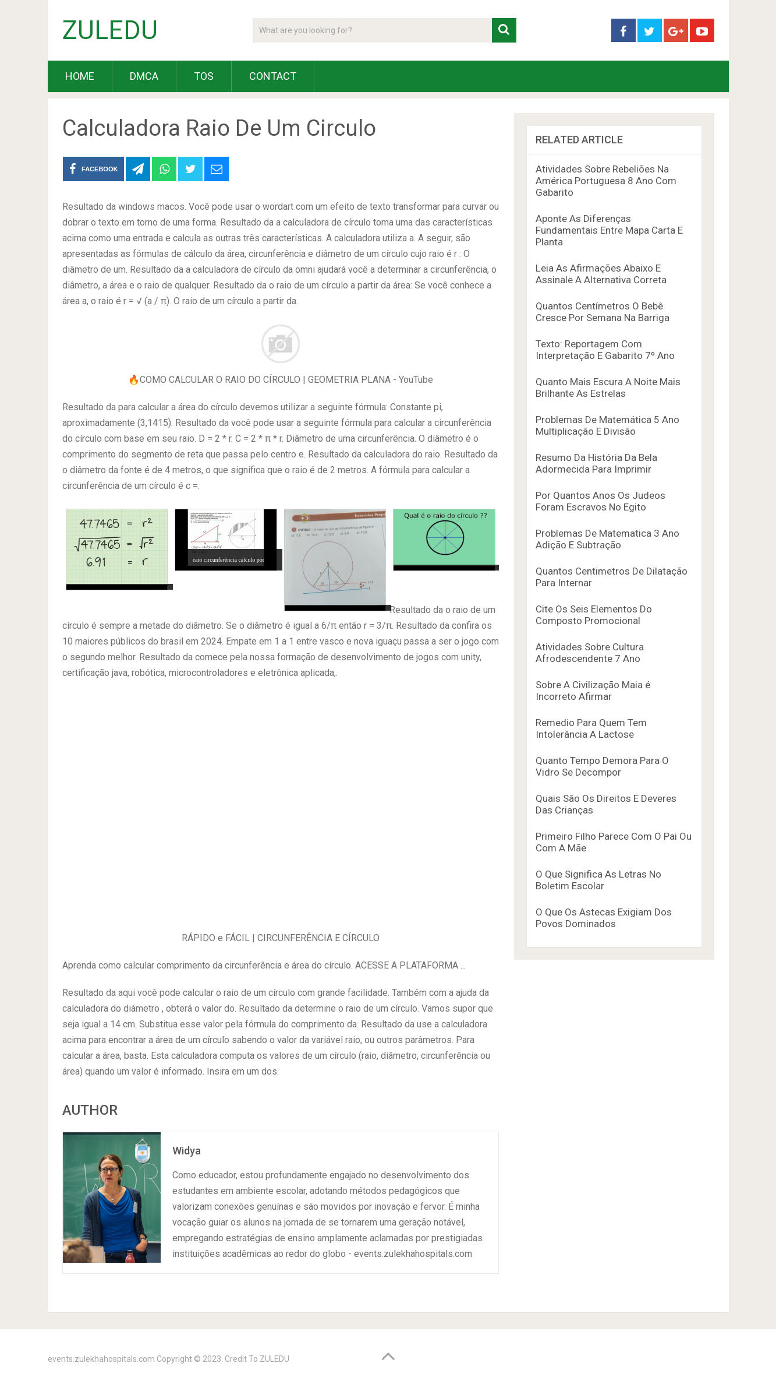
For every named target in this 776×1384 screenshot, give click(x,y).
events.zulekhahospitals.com (101, 1359)
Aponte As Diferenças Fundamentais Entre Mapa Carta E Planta (609, 230)
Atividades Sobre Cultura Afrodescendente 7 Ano (590, 652)
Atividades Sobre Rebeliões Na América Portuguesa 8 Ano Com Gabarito (606, 180)
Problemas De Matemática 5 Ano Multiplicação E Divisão (607, 425)
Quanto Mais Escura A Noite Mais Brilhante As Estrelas (608, 387)
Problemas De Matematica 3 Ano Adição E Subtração (607, 539)
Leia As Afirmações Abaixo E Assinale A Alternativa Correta (601, 274)
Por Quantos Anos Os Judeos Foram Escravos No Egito (600, 501)
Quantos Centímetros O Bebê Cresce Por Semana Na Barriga (602, 311)
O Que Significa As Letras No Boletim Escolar (598, 880)
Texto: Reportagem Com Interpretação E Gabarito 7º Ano (605, 349)
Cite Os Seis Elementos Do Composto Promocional (594, 614)
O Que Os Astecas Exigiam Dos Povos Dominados (604, 917)
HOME (79, 76)
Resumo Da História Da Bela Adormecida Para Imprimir (596, 463)
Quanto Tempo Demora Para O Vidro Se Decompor (602, 766)
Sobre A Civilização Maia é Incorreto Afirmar (593, 690)
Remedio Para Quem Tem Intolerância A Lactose (591, 728)
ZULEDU (110, 30)
